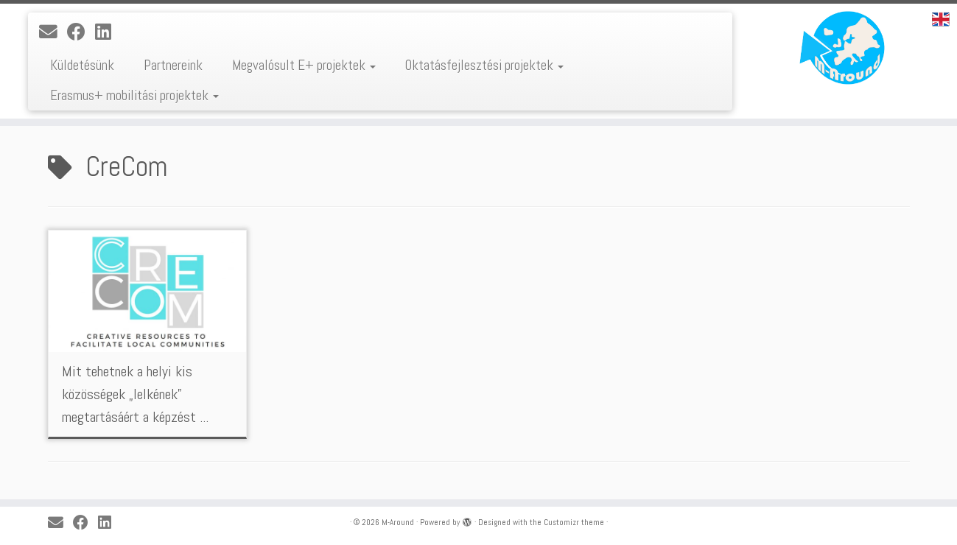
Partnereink (173, 65)
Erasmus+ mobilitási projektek (134, 95)
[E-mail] (53, 32)
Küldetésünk (82, 65)
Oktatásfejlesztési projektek (484, 65)
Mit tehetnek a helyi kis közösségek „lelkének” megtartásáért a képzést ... (135, 394)
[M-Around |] (846, 48)
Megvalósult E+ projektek (304, 65)
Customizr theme (574, 522)
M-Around (398, 522)
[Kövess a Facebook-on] (81, 32)
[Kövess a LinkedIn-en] (108, 32)
